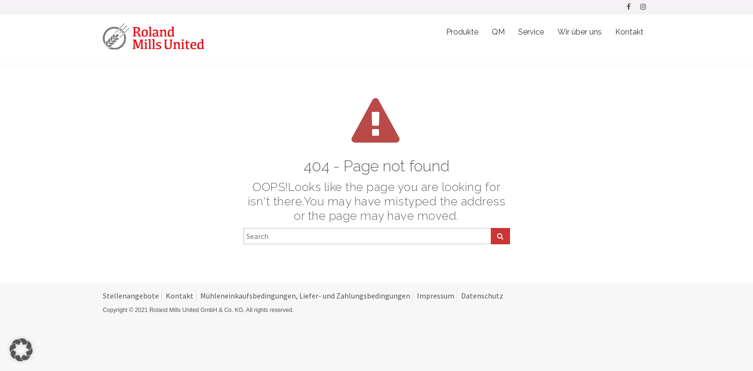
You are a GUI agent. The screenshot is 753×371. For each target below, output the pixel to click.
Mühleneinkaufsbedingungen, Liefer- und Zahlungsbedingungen (305, 295)
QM (498, 31)
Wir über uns (580, 31)
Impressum (435, 295)
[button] (21, 350)
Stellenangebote (131, 295)
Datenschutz (482, 295)
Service (531, 31)
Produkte (462, 31)
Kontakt (629, 31)
